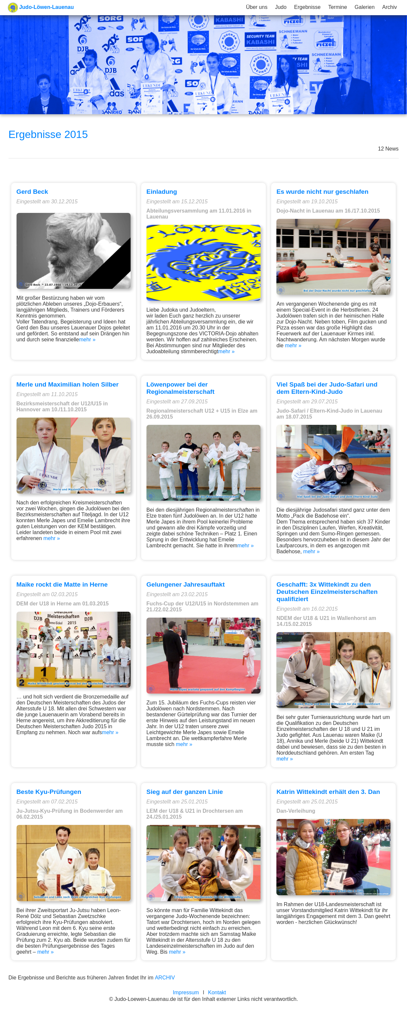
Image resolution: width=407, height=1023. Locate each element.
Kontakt (217, 992)
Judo (281, 7)
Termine (337, 7)
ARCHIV (165, 977)
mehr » (87, 339)
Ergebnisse (307, 7)
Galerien (365, 7)
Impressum (186, 992)
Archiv (389, 7)
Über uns (256, 7)
